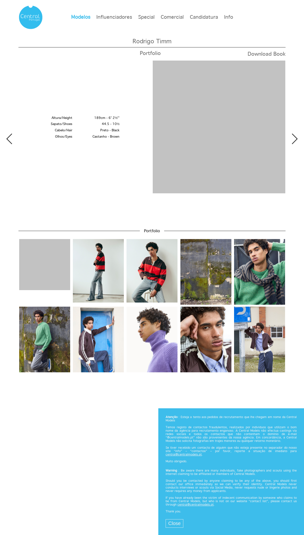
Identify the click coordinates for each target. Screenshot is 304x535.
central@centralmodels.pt (184, 454)
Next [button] (294, 139)
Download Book (267, 54)
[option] (152, 127)
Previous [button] (9, 139)
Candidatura (204, 17)
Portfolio (150, 53)
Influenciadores (114, 17)
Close (174, 523)
